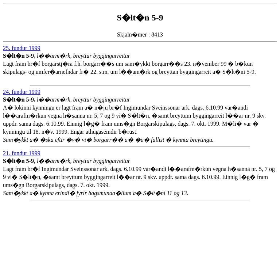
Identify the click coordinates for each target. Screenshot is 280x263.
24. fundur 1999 (21, 92)
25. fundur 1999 (21, 48)
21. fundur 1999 (21, 153)
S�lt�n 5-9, (20, 56)
